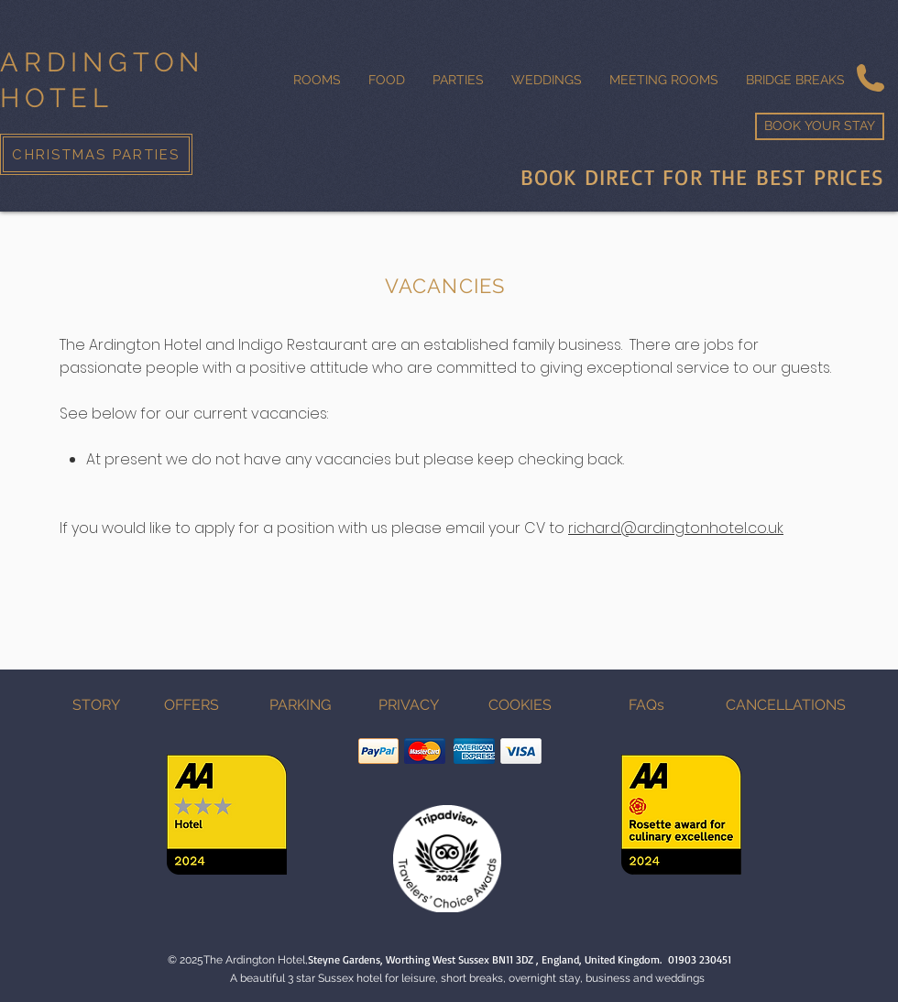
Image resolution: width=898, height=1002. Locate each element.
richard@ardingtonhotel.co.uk (675, 528)
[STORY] (96, 705)
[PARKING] (299, 705)
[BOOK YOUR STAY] (819, 126)
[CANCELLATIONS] (785, 705)
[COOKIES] (519, 705)
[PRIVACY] (408, 705)
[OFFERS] (191, 705)
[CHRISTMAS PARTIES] (96, 154)
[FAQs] (646, 705)
